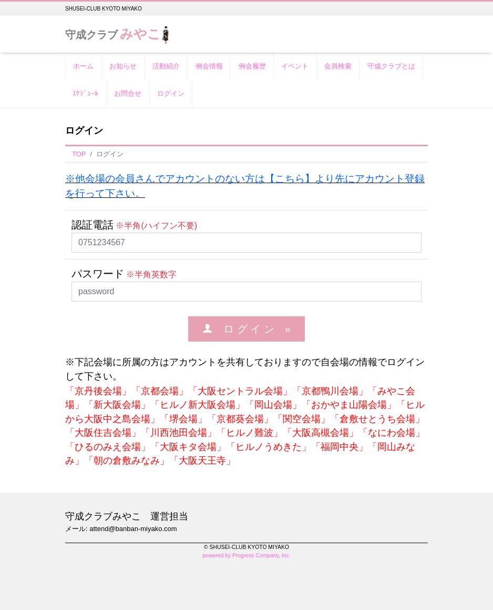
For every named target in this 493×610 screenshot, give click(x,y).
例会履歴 (252, 66)
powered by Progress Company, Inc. (246, 555)
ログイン (170, 93)
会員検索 (338, 66)
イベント (295, 66)
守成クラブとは (391, 66)
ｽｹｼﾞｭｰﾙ (85, 93)
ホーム (83, 66)
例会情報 (209, 66)
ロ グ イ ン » (251, 329)
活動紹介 (166, 66)
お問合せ (127, 93)
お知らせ (123, 66)
